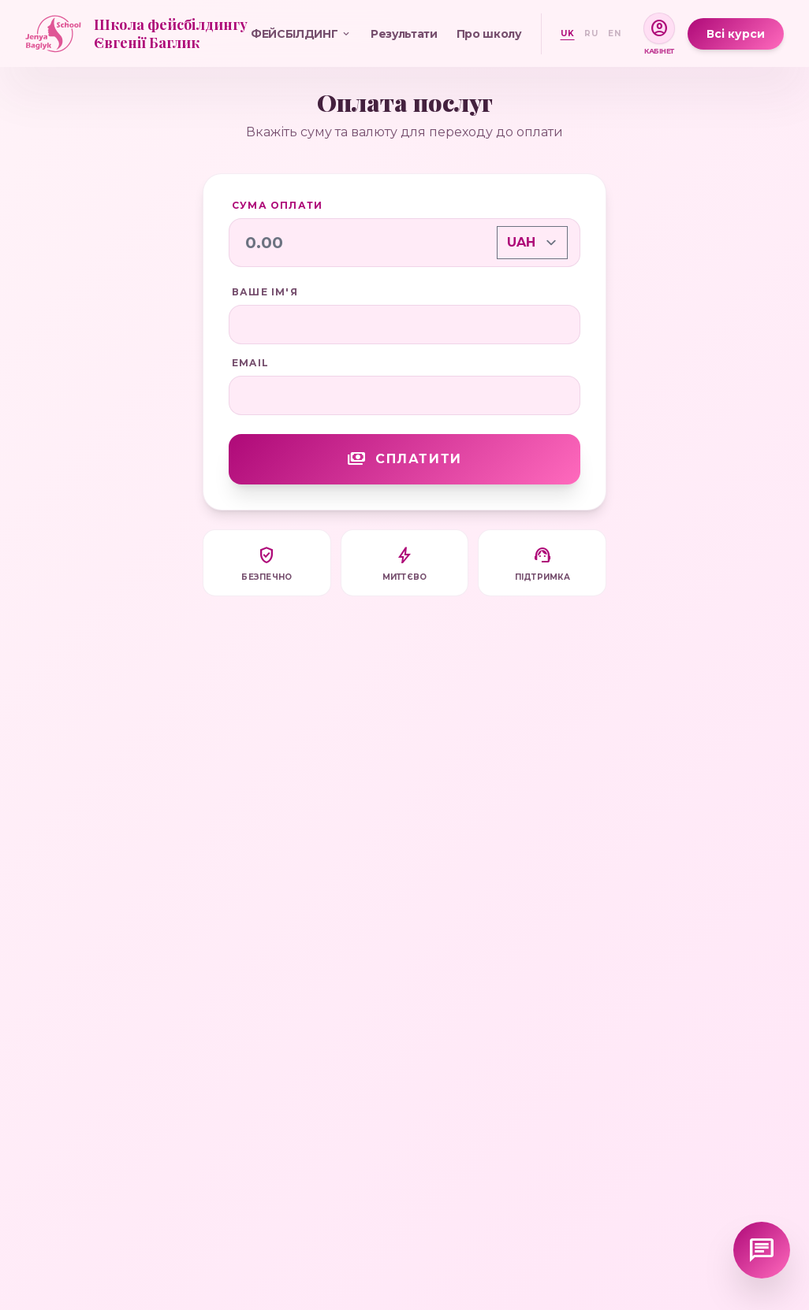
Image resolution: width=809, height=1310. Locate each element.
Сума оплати (277, 205)
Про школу (489, 34)
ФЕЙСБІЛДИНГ (301, 34)
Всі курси (735, 34)
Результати (404, 34)
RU (591, 33)
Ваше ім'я (265, 292)
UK (568, 33)
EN (614, 33)
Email (250, 363)
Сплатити (404, 459)
